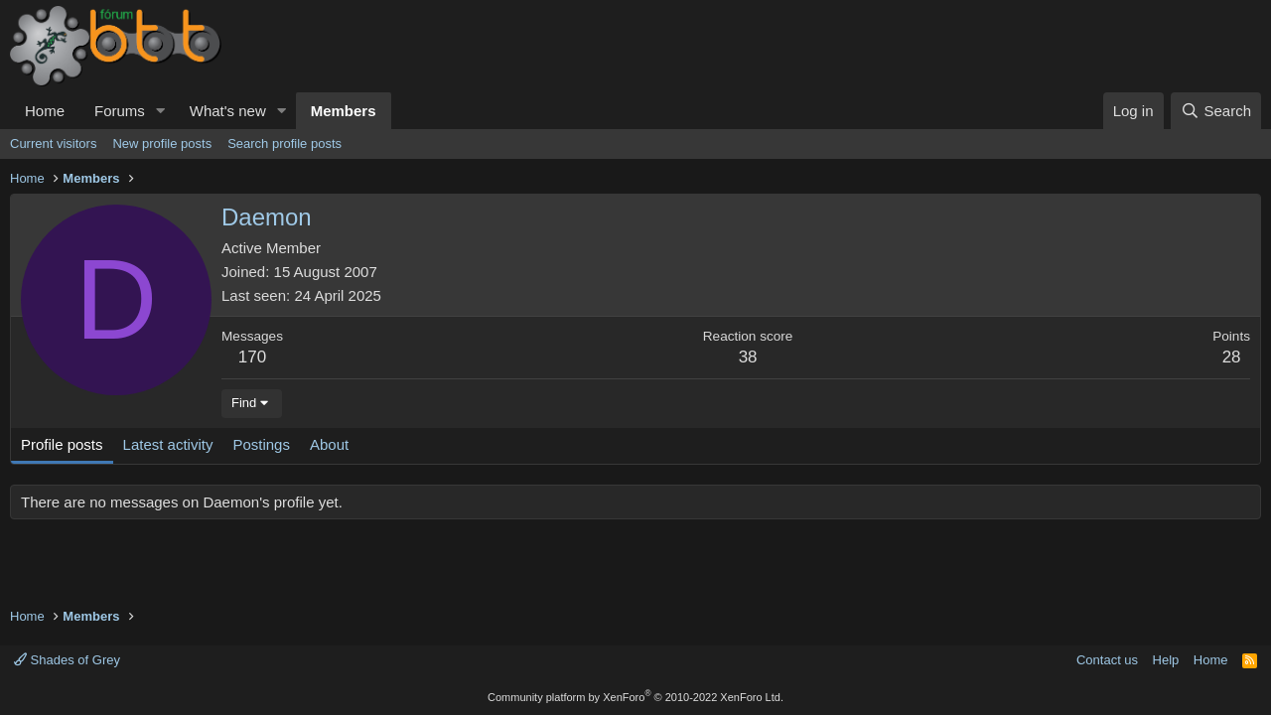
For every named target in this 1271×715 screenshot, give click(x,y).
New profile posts (162, 143)
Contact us (1107, 659)
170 (252, 357)
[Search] (1216, 110)
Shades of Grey (67, 659)
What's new (228, 110)
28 (1231, 357)
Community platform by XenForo (635, 697)
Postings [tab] (261, 444)
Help (1166, 659)
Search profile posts (284, 143)
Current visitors (53, 143)
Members (343, 110)
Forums (119, 110)
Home (45, 110)
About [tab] (329, 444)
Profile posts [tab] (62, 444)
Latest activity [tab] (168, 444)
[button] (161, 110)
